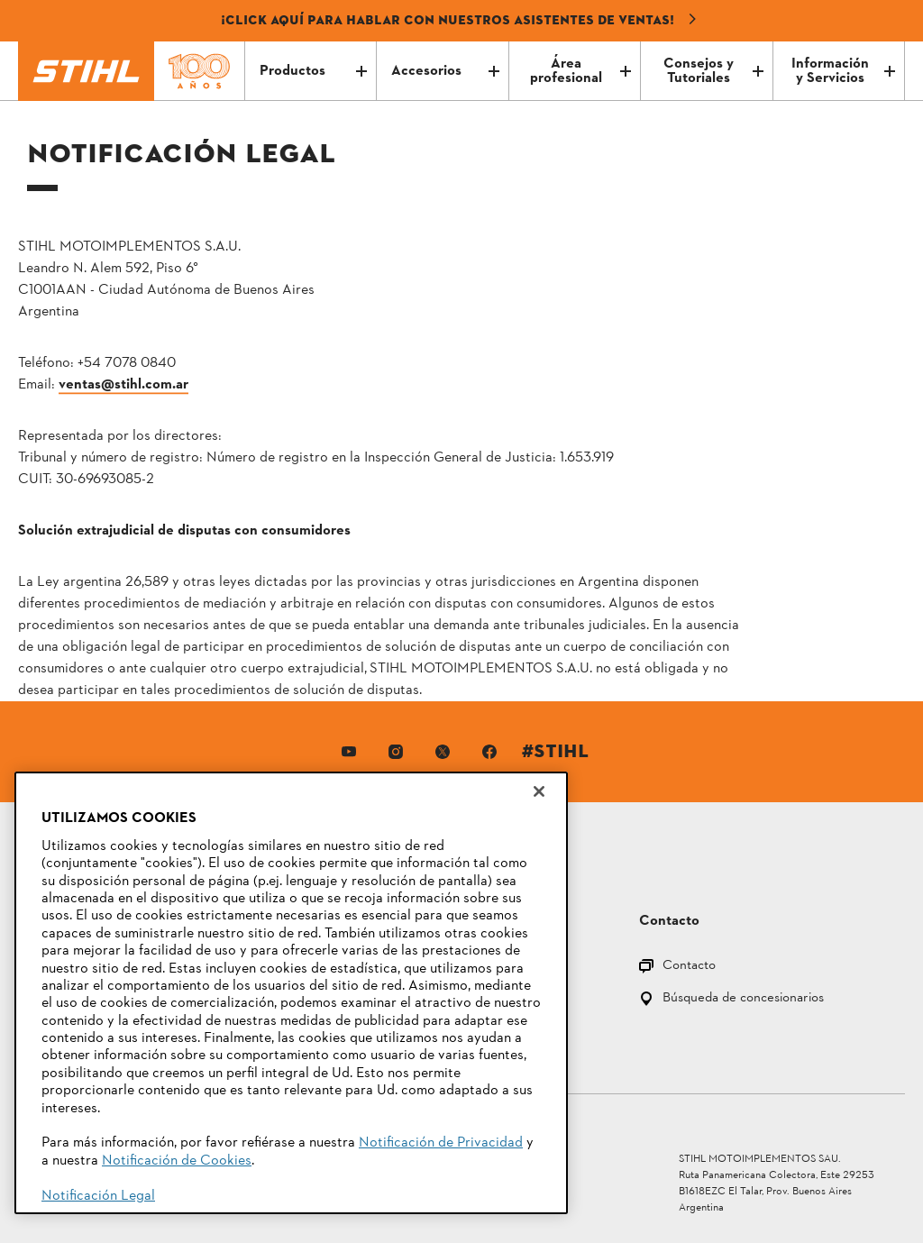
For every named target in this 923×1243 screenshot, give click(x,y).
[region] (291, 993)
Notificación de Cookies (176, 1161)
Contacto (689, 966)
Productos (313, 71)
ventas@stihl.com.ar (123, 385)
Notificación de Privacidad (441, 1143)
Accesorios (444, 71)
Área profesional (580, 71)
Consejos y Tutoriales (713, 71)
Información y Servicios (843, 71)
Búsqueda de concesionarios (743, 999)
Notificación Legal (98, 1196)
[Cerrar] (539, 791)
